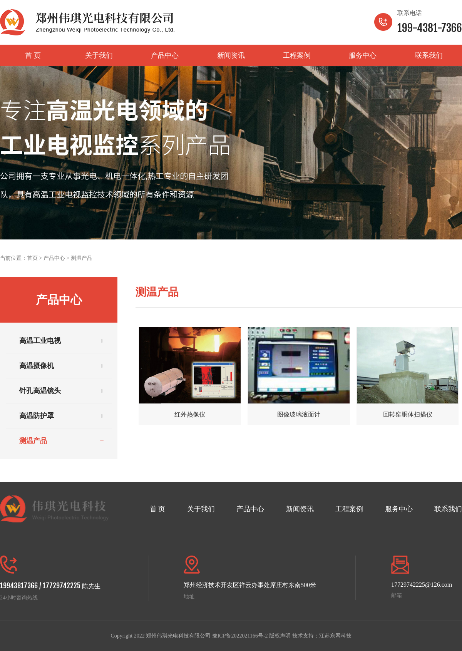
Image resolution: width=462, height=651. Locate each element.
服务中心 (363, 55)
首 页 (33, 55)
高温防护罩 (36, 416)
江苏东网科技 (335, 636)
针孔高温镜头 (40, 391)
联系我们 (429, 55)
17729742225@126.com (421, 584)
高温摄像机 (36, 366)
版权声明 (280, 636)
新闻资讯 (231, 55)
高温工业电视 (40, 341)
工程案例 (297, 55)
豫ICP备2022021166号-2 (240, 636)
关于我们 (99, 55)
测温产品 (81, 258)
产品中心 (165, 55)
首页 (32, 258)
